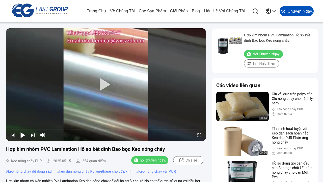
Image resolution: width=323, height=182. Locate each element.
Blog (196, 11)
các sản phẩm (152, 11)
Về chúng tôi (122, 11)
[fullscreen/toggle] (199, 135)
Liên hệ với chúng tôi (224, 11)
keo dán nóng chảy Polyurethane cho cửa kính (95, 171)
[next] (33, 135)
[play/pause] (23, 135)
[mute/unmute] (43, 135)
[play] (106, 84)
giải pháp (179, 11)
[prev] (13, 135)
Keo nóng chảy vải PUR (157, 171)
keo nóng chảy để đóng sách (30, 171)
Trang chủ (96, 11)
